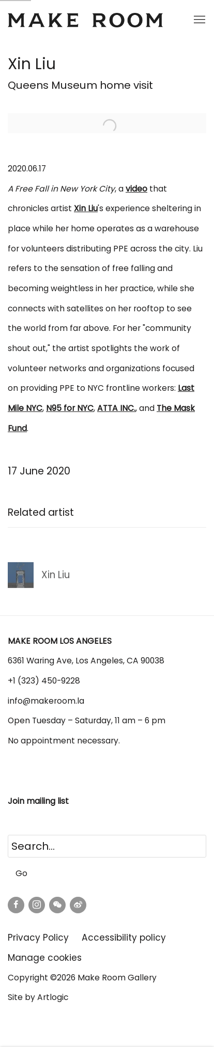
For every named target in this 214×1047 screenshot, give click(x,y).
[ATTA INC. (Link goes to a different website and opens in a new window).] (116, 408)
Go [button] (21, 873)
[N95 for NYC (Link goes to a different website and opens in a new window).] (70, 408)
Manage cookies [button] (45, 957)
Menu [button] (198, 20)
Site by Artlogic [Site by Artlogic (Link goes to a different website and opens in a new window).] (38, 997)
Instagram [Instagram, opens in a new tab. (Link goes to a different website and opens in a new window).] (36, 905)
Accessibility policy (124, 937)
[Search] (107, 846)
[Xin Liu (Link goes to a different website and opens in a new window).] (86, 208)
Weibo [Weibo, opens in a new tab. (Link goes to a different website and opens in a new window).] (78, 905)
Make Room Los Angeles (85, 20)
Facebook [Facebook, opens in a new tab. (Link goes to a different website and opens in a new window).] (16, 905)
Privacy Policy (38, 937)
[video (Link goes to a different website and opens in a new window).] (136, 188)
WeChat (57, 905)
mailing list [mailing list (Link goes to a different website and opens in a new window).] (48, 801)
